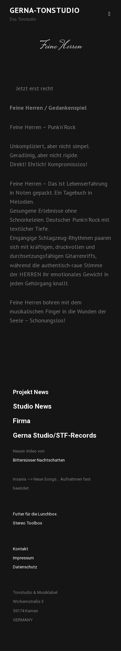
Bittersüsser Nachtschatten (39, 460)
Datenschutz (25, 567)
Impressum (23, 557)
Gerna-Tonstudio (45, 10)
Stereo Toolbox (27, 523)
